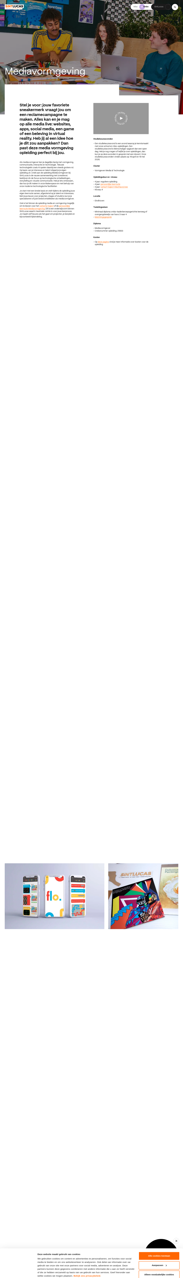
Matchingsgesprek (103, 217)
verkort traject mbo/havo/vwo (114, 187)
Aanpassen (159, 1254)
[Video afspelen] (121, 118)
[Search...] (175, 7)
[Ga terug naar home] (14, 6)
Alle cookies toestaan (159, 1244)
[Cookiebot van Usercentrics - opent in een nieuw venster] (18, 1272)
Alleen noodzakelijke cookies (159, 1263)
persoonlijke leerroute (110, 184)
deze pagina (103, 242)
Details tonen (44, 1272)
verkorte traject (46, 206)
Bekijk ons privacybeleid (87, 1264)
